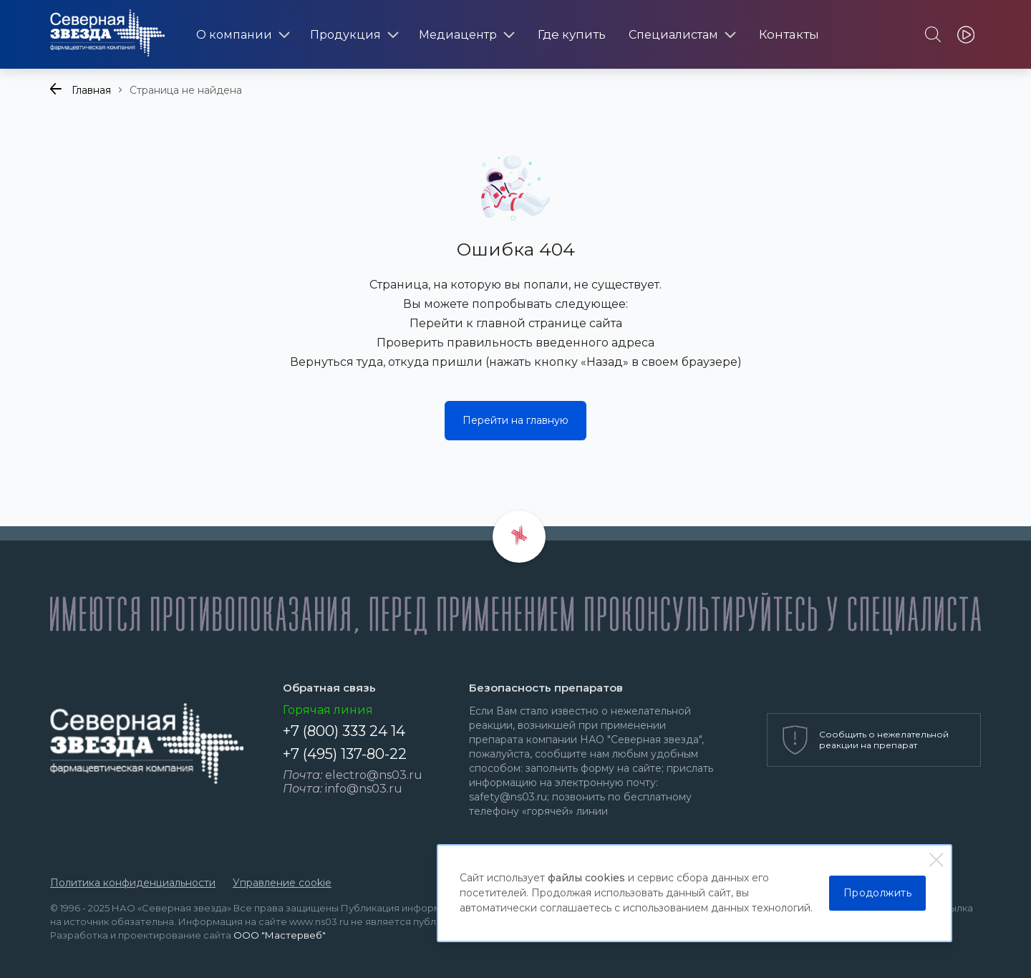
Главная (91, 90)
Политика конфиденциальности (133, 882)
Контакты (789, 34)
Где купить (572, 34)
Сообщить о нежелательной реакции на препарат (884, 739)
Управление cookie (282, 882)
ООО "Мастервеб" (279, 935)
